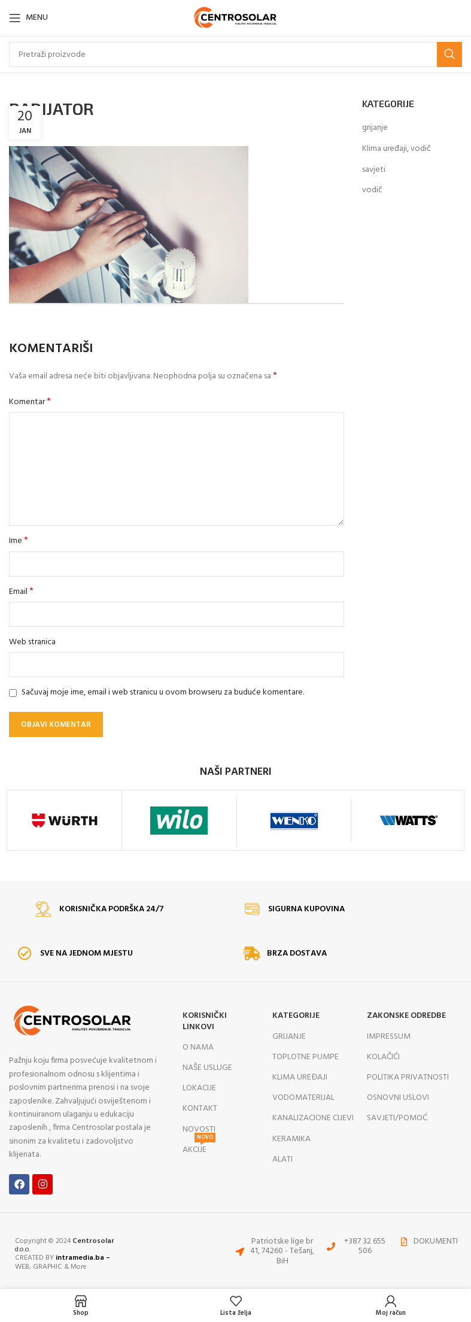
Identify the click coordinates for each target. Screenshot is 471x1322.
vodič (372, 190)
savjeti (373, 170)
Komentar (30, 402)
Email (21, 592)
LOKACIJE (199, 1088)
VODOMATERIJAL (303, 1098)
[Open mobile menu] (28, 18)
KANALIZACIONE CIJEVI (313, 1118)
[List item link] (358, 1247)
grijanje (375, 128)
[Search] (235, 54)
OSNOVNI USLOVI (398, 1098)
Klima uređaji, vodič (396, 149)
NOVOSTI (199, 1129)
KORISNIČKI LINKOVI (205, 1021)
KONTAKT (200, 1108)
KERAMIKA (291, 1139)
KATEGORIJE (296, 1016)
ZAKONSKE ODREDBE (406, 1016)
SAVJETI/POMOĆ (397, 1118)
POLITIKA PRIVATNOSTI (408, 1077)
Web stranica (32, 642)
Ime (18, 541)
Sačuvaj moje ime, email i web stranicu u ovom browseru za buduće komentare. (163, 692)
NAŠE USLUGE (207, 1068)
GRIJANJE (289, 1037)
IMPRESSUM (389, 1037)
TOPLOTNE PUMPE (305, 1057)
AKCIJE (199, 1148)
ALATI (282, 1159)
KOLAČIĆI (383, 1057)
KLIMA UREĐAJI (299, 1077)
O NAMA (198, 1047)
